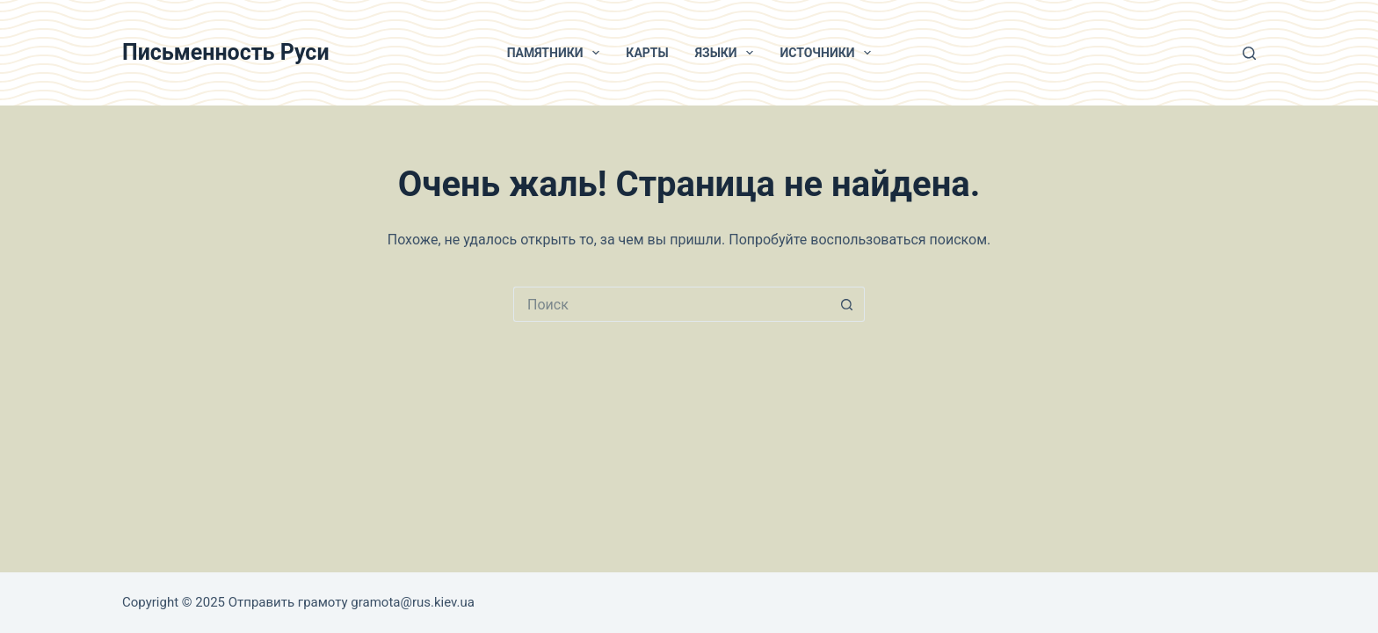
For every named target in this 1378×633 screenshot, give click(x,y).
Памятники (557, 52)
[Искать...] (671, 304)
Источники (829, 52)
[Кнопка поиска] (847, 304)
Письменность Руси (226, 52)
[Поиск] (1249, 53)
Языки (728, 52)
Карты (647, 53)
